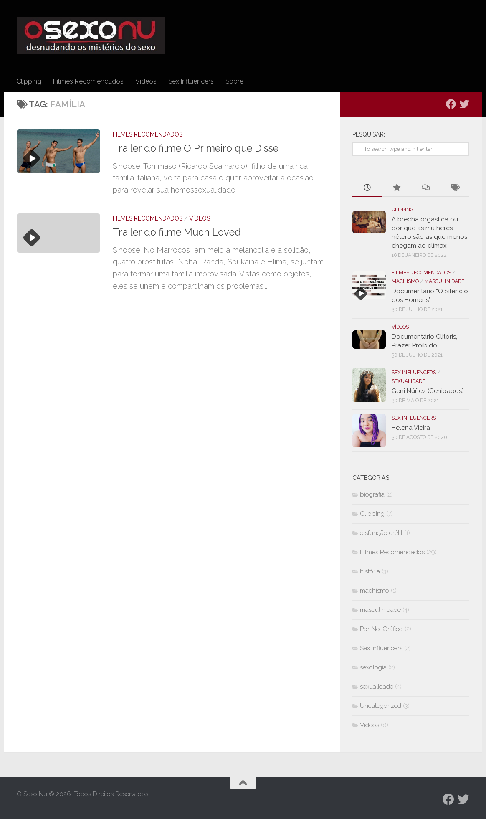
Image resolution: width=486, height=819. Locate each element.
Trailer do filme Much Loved (177, 232)
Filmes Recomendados (88, 81)
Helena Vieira (411, 427)
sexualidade (408, 381)
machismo (405, 281)
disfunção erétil (381, 533)
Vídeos (146, 81)
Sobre (234, 81)
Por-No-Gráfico (381, 629)
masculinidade (444, 281)
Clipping (28, 81)
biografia (372, 494)
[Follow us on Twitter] (464, 104)
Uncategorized (380, 706)
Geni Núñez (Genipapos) (428, 391)
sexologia (373, 667)
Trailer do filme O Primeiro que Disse (195, 148)
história (370, 571)
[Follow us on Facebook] (451, 104)
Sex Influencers (191, 81)
